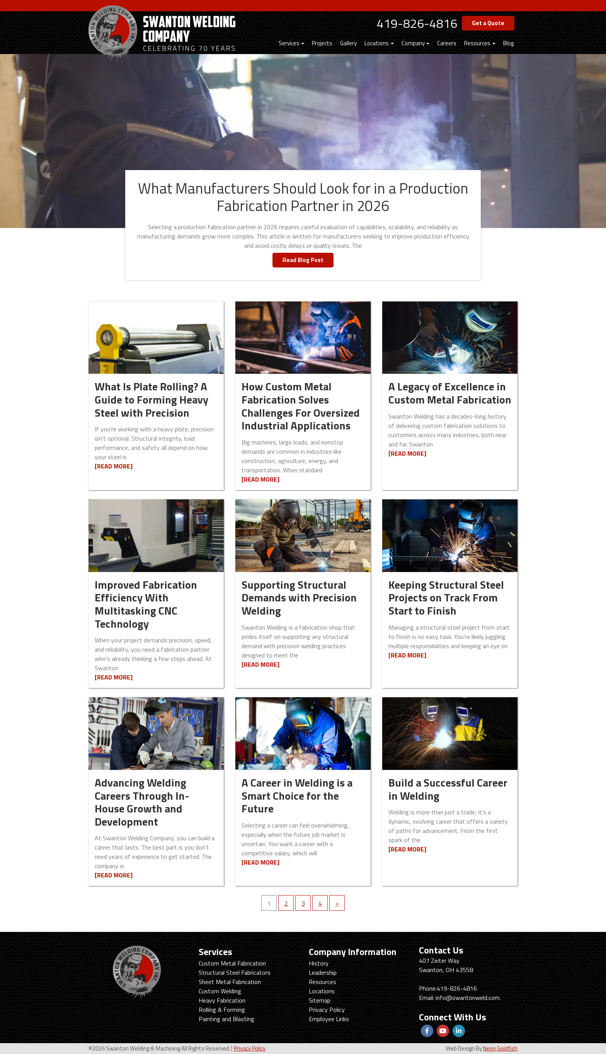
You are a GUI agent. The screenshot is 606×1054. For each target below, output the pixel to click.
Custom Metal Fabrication (232, 963)
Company (413, 43)
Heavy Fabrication (222, 1000)
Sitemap (319, 1000)
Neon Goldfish (500, 1048)
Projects (322, 43)
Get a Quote (488, 23)
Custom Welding (220, 991)
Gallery (348, 43)
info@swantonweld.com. (468, 997)
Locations (376, 43)
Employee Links (329, 1018)
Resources (477, 43)
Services (289, 43)
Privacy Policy (327, 1009)
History (319, 963)
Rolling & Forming (222, 1009)
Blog (508, 43)
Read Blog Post (303, 259)
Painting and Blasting (226, 1018)
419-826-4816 (417, 23)
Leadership (323, 972)
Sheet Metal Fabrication (230, 981)
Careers (446, 43)
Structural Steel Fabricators (235, 972)
